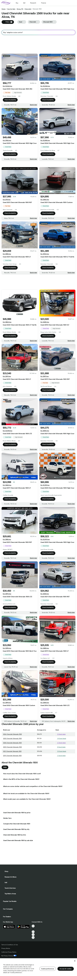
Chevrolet (28, 9)
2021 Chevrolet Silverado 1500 (12, 751)
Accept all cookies (66, 969)
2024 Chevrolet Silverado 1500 (12, 743)
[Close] (75, 961)
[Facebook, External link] (33, 928)
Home (3, 9)
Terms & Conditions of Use (9, 945)
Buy (17, 3)
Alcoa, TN (20, 9)
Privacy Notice (5, 948)
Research (33, 3)
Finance (43, 3)
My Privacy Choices (9, 956)
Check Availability (10, 100)
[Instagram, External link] (33, 934)
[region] (38, 967)
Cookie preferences (47, 969)
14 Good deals (61, 738)
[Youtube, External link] (33, 931)
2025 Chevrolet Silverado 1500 (12, 738)
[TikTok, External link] (33, 926)
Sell (24, 3)
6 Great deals (61, 743)
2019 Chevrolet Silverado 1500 (12, 755)
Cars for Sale (11, 9)
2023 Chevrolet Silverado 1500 (12, 747)
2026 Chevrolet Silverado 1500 (12, 734)
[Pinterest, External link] (33, 937)
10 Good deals (61, 751)
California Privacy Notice (8, 952)
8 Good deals (60, 747)
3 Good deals (61, 755)
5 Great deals (61, 734)
